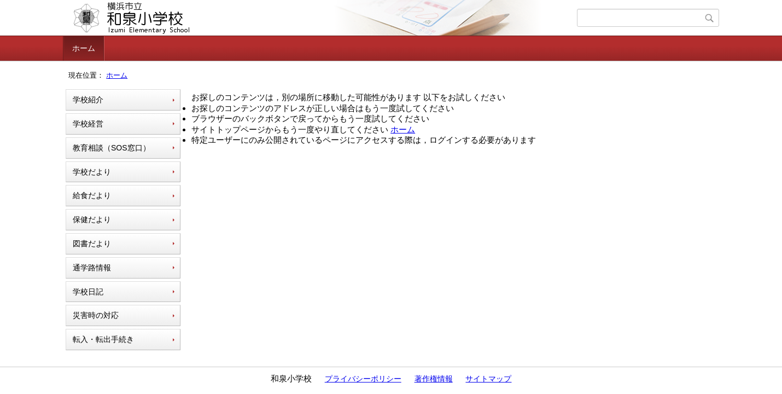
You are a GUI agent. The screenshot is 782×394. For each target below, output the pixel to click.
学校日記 (88, 291)
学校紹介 (88, 99)
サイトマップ (488, 378)
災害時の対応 (96, 315)
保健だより (92, 219)
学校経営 (88, 123)
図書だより (92, 243)
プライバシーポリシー (363, 378)
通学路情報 (92, 267)
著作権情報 (434, 378)
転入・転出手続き (103, 339)
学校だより (92, 171)
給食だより (92, 195)
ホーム (83, 48)
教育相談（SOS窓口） (111, 147)
